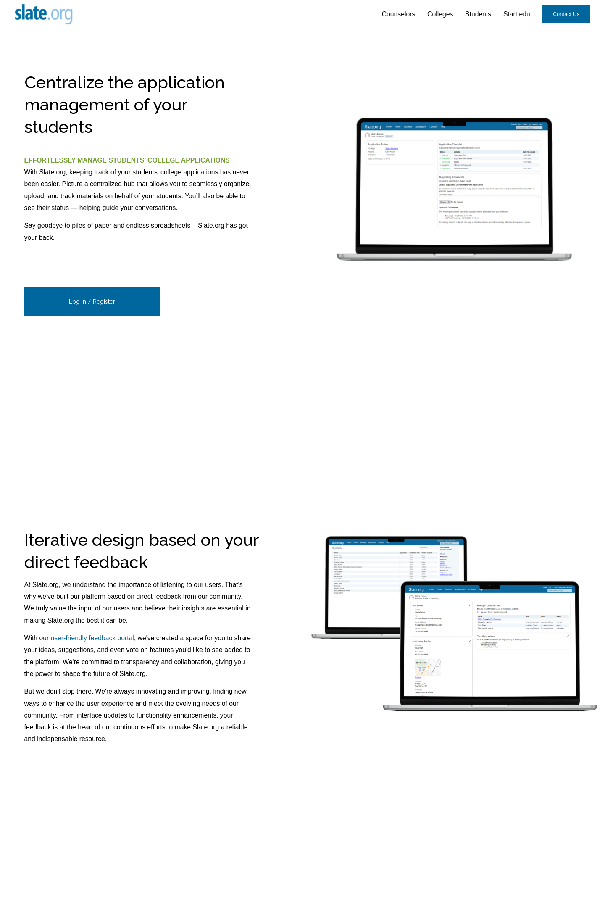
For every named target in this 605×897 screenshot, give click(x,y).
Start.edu (507, 16)
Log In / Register (92, 301)
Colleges (430, 16)
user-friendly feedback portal (92, 638)
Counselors (389, 16)
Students (468, 16)
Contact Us (557, 16)
